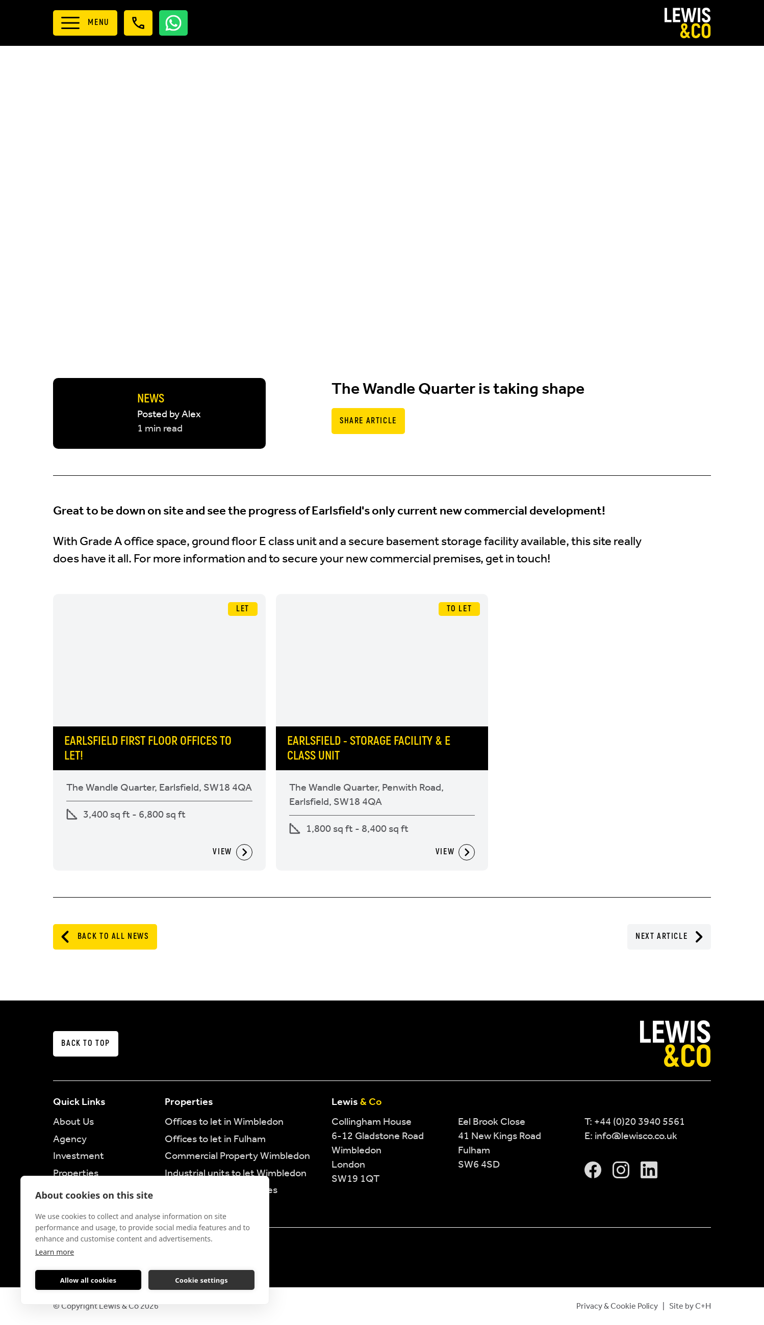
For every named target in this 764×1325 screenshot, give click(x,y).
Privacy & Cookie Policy (617, 1306)
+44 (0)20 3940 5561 (639, 1121)
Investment (78, 1155)
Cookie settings (201, 1280)
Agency (70, 1138)
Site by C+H (690, 1306)
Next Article (669, 937)
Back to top (85, 1043)
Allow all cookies (88, 1280)
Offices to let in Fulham (215, 1138)
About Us (73, 1121)
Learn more (54, 1252)
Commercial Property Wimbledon (237, 1155)
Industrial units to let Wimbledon (236, 1173)
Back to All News (104, 937)
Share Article (368, 421)
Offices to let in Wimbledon (224, 1121)
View (232, 852)
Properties (75, 1173)
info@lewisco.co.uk (636, 1135)
